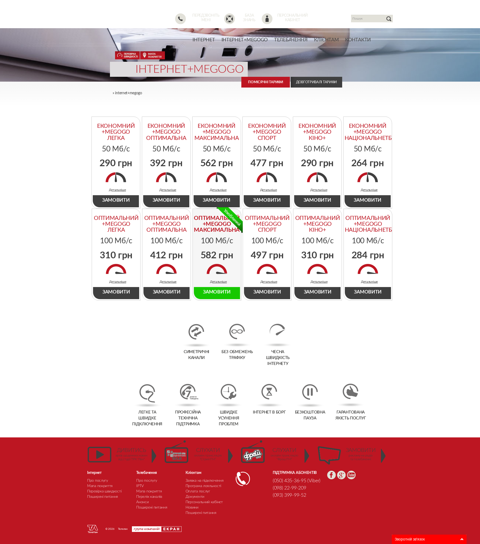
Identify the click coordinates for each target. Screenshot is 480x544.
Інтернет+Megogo (244, 40)
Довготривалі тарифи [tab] (316, 82)
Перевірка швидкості (104, 491)
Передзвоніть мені (205, 18)
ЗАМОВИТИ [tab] (116, 200)
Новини (192, 507)
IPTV (140, 486)
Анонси (142, 502)
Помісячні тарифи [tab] (265, 82)
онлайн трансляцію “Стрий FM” (208, 454)
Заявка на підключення (205, 481)
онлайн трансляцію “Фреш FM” (284, 454)
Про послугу (97, 481)
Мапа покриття (100, 486)
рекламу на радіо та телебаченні (361, 454)
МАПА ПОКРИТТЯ (152, 55)
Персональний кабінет (292, 18)
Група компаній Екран (157, 529)
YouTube (351, 475)
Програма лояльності (203, 486)
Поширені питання (201, 513)
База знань (249, 18)
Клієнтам (326, 40)
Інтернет (204, 40)
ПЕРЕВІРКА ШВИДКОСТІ (127, 55)
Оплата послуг (198, 491)
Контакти (358, 40)
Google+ (341, 475)
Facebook (331, 475)
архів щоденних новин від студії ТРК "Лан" (131, 454)
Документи (195, 497)
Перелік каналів (149, 497)
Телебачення (291, 40)
